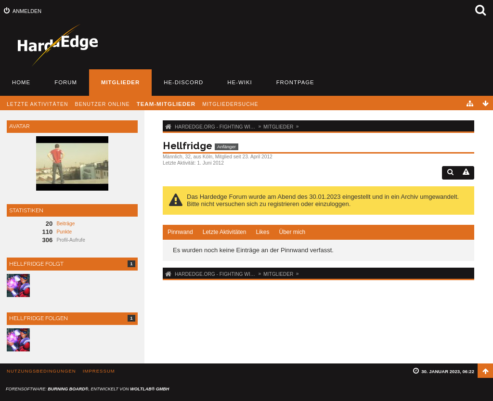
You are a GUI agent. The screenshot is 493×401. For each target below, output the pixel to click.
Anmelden (27, 11)
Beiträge (65, 223)
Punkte (64, 231)
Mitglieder (120, 82)
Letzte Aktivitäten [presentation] (224, 232)
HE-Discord (183, 82)
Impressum (99, 371)
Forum (65, 82)
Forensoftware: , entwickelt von (87, 389)
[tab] (180, 232)
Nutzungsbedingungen (41, 371)
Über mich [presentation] (292, 232)
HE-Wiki (239, 82)
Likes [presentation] (262, 232)
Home (21, 82)
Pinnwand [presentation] (180, 232)
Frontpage (295, 82)
